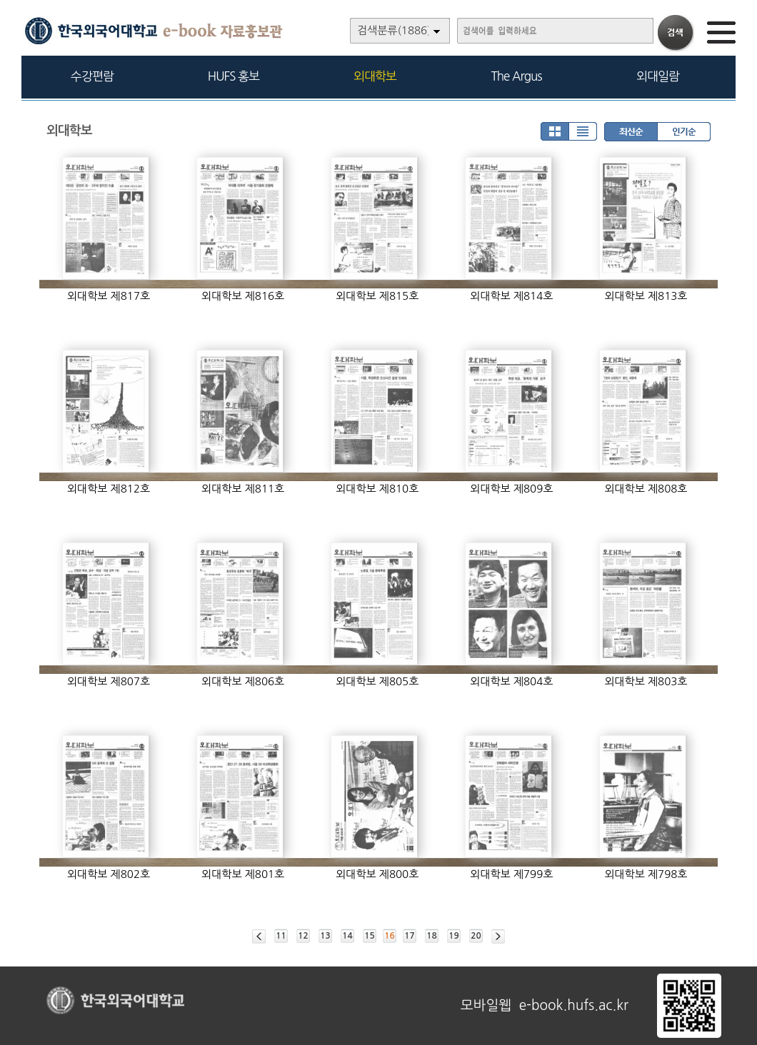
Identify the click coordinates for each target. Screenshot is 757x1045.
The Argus (516, 76)
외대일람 (657, 76)
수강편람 (92, 76)
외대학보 (375, 76)
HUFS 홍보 (233, 76)
